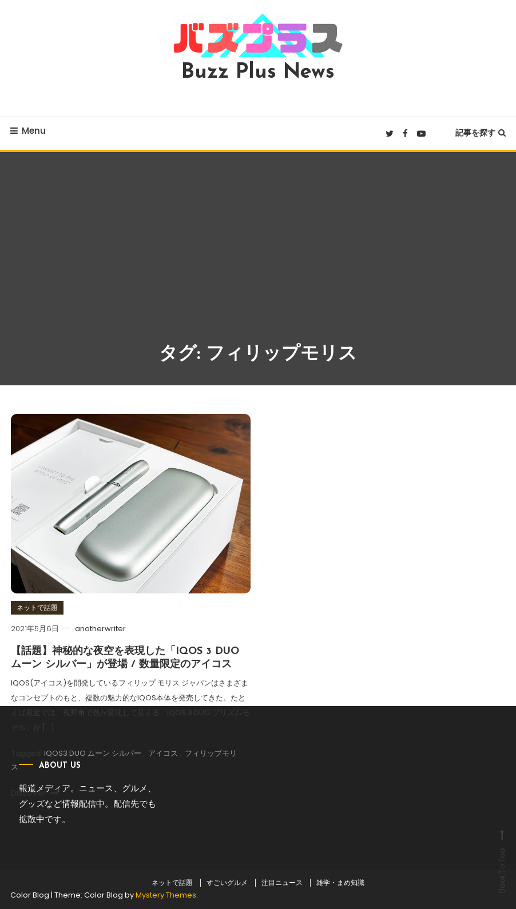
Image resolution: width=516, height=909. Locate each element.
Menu (28, 131)
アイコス (163, 753)
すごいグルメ (227, 883)
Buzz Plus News (258, 72)
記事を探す (480, 132)
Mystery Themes (166, 895)
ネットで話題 (37, 607)
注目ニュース (282, 883)
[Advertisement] (258, 255)
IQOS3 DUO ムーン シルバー (92, 753)
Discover (34, 793)
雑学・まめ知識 (340, 883)
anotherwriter (100, 628)
